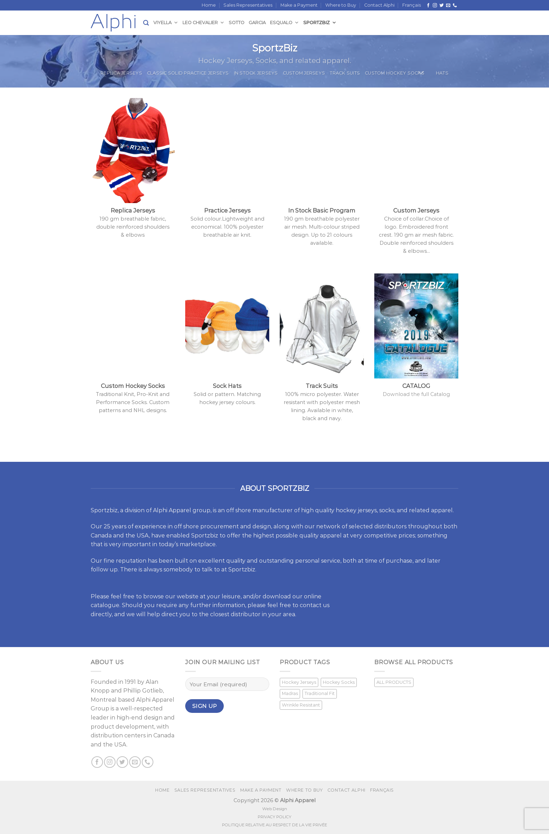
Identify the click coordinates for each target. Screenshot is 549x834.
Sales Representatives (247, 5)
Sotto (236, 22)
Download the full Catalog (416, 394)
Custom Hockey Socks (394, 73)
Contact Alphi (379, 5)
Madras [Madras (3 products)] (290, 693)
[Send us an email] (448, 5)
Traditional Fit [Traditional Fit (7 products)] (320, 693)
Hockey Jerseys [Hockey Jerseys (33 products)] (299, 682)
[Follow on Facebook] (428, 5)
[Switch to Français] (411, 5)
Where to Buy (340, 5)
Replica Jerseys (121, 73)
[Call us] (455, 5)
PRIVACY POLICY (274, 816)
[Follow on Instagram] (435, 5)
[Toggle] (421, 73)
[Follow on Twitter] (441, 5)
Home (209, 5)
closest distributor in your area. (253, 614)
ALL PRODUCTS (393, 682)
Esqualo (284, 22)
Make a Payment (299, 5)
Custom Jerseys (304, 73)
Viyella (165, 22)
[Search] (146, 23)
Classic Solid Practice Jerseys (188, 73)
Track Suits (345, 73)
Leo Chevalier (203, 22)
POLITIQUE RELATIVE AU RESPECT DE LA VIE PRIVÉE (274, 824)
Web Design (274, 808)
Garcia (257, 22)
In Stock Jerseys (256, 73)
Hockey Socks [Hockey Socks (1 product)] (339, 682)
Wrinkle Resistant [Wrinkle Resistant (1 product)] (301, 705)
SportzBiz (319, 22)
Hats (442, 73)
